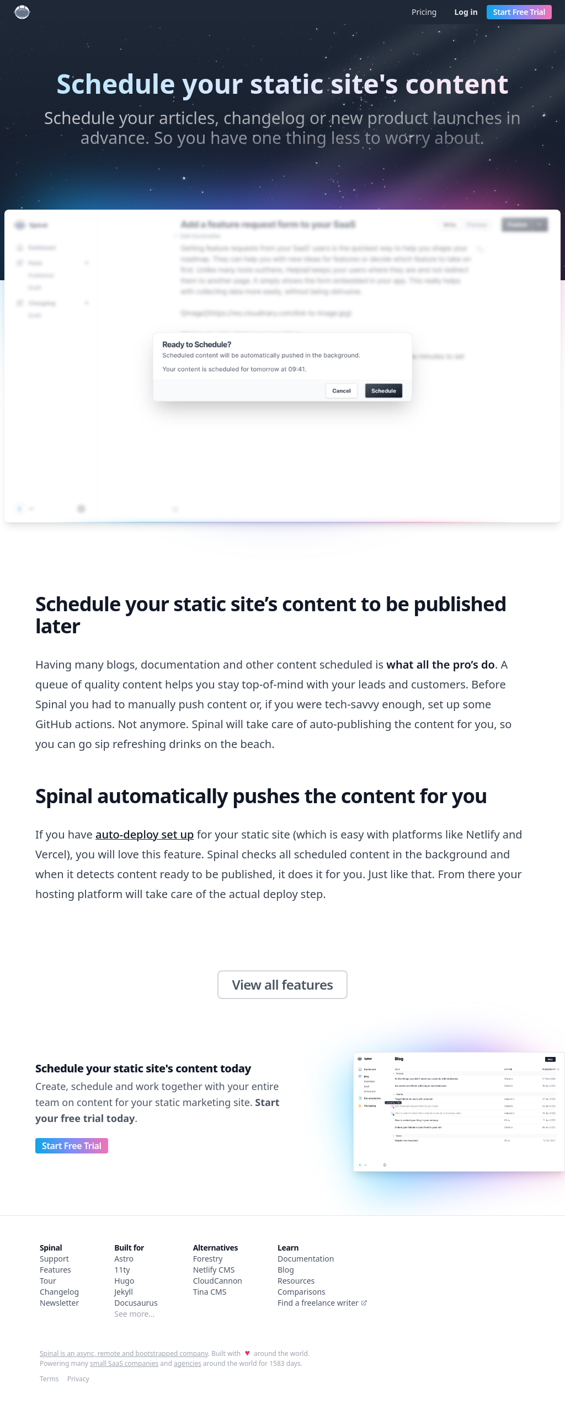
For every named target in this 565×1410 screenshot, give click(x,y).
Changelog (59, 1291)
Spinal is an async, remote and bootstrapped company (124, 1353)
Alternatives (215, 1247)
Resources (296, 1280)
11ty (122, 1269)
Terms (49, 1379)
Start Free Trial (519, 12)
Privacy (78, 1379)
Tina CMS (210, 1291)
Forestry (208, 1258)
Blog (286, 1269)
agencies (187, 1363)
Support (54, 1258)
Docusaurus (135, 1302)
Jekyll (123, 1291)
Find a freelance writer (322, 1302)
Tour (48, 1280)
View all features (282, 984)
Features (55, 1269)
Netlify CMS (214, 1269)
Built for (129, 1247)
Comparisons (302, 1291)
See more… (134, 1313)
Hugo (124, 1280)
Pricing (424, 12)
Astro (124, 1258)
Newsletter (59, 1302)
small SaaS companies (124, 1363)
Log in (465, 12)
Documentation (306, 1258)
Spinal (51, 1247)
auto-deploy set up (144, 834)
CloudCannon (217, 1280)
